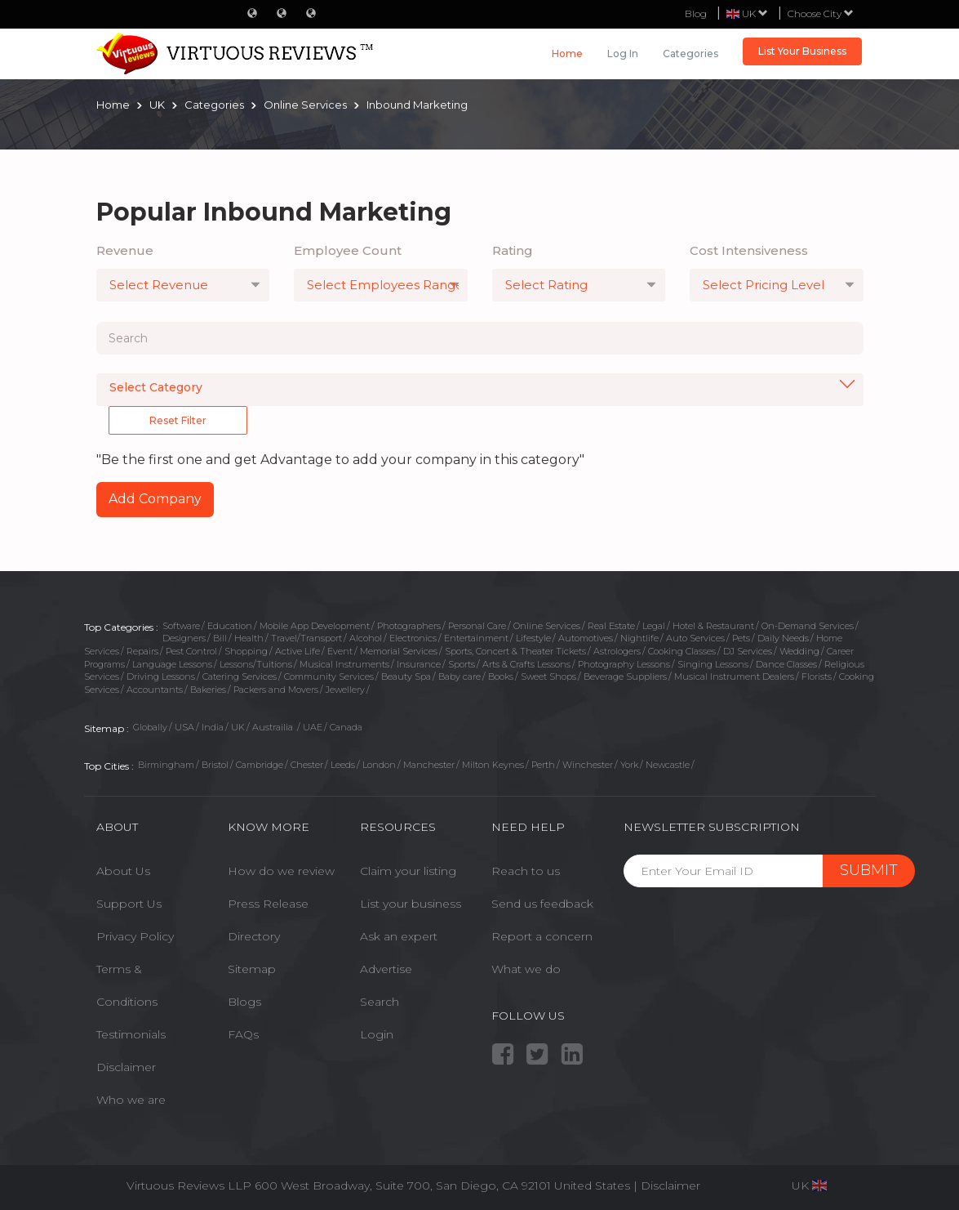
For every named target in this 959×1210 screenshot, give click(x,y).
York (629, 764)
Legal (653, 626)
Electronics (413, 638)
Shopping (246, 651)
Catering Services (239, 676)
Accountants (155, 689)
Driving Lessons (161, 676)
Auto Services (695, 638)
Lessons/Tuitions (256, 664)
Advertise (386, 969)
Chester (307, 764)
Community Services (329, 676)
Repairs (142, 651)
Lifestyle (533, 638)
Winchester (587, 764)
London (379, 764)
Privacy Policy (135, 936)
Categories (690, 53)
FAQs (243, 1034)
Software (181, 626)
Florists (816, 676)
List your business (410, 903)
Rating (512, 250)
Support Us (129, 903)
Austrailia (273, 727)
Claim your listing (408, 871)
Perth (543, 764)
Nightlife (639, 638)
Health (249, 638)
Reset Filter (177, 420)
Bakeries (208, 689)
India (213, 727)
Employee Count (348, 250)
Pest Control (191, 651)
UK (238, 727)
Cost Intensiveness (749, 250)
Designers (184, 638)
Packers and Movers (275, 689)
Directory (254, 936)
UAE (312, 727)
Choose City (821, 13)
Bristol (215, 764)
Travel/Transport (306, 638)
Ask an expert (398, 936)
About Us (123, 871)
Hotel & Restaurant (713, 626)
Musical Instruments (344, 664)
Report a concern (542, 936)
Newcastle (668, 764)
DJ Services (747, 651)
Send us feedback (542, 903)
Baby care (459, 676)
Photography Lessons (624, 664)
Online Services (546, 626)
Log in (622, 53)
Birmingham (166, 764)
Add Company (155, 499)
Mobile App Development (315, 626)
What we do (526, 969)
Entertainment (476, 638)
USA (184, 727)
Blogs (244, 1001)
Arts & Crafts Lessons (526, 664)
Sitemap (252, 969)
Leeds (343, 764)
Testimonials (131, 1034)
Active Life (297, 651)
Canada (346, 727)
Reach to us (525, 871)
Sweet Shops (548, 676)
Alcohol (365, 638)
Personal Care (477, 626)
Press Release (268, 903)
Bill (220, 638)
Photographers (409, 626)
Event (340, 651)
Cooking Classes (682, 651)
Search (379, 1001)
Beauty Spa (406, 676)
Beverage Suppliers (625, 676)
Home (567, 53)
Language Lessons (172, 664)
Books (500, 676)
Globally (150, 727)
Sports (461, 664)
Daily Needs (783, 638)
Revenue (124, 250)
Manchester (429, 764)
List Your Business (802, 51)
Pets (741, 638)
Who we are (131, 1099)
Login (376, 1034)
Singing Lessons (712, 664)
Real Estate (611, 626)
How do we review (281, 871)
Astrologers (617, 651)
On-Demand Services (807, 626)
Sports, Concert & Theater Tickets (515, 651)
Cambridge (259, 764)
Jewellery (345, 689)
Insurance (419, 664)
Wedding (799, 651)
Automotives (585, 638)
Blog (696, 13)
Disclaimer (126, 1067)
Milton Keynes (493, 764)
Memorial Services (398, 651)
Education (229, 626)
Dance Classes (786, 664)
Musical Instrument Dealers (734, 676)
